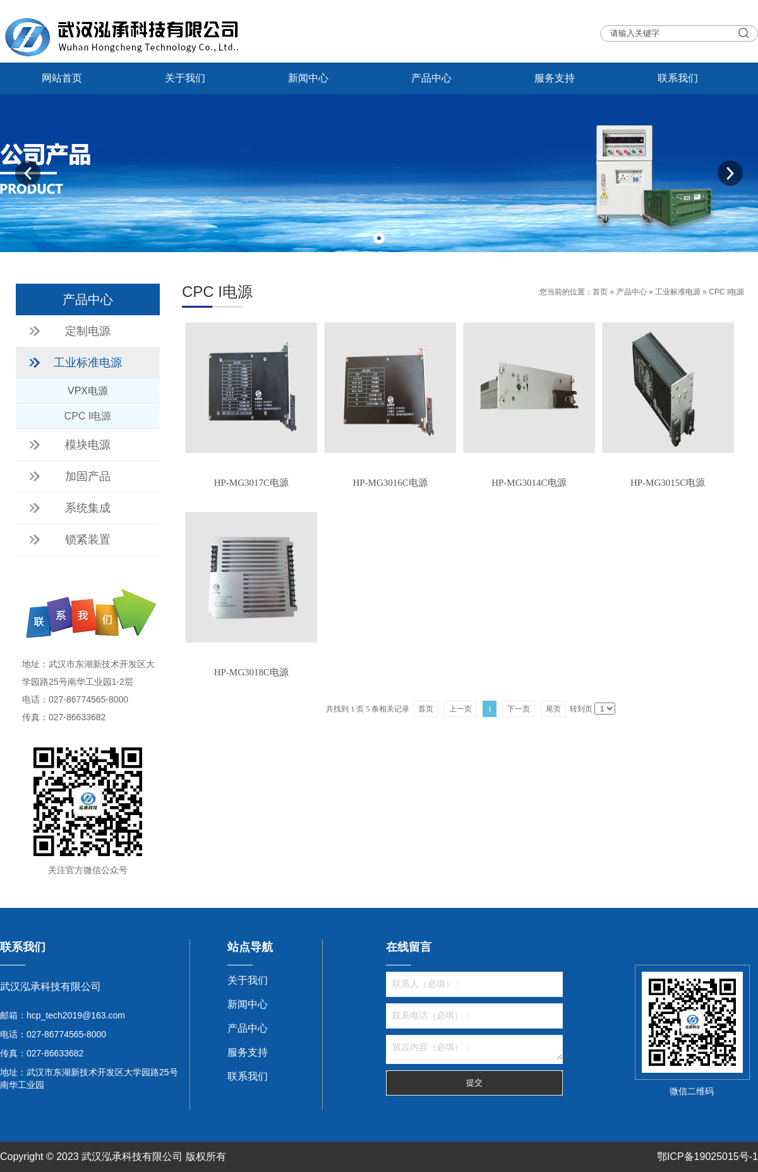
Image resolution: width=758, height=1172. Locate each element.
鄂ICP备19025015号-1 (707, 1156)
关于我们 (185, 78)
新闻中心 (308, 78)
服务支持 (554, 78)
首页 (600, 291)
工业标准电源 (678, 291)
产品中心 (431, 78)
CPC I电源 (726, 291)
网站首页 (62, 78)
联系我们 (678, 78)
